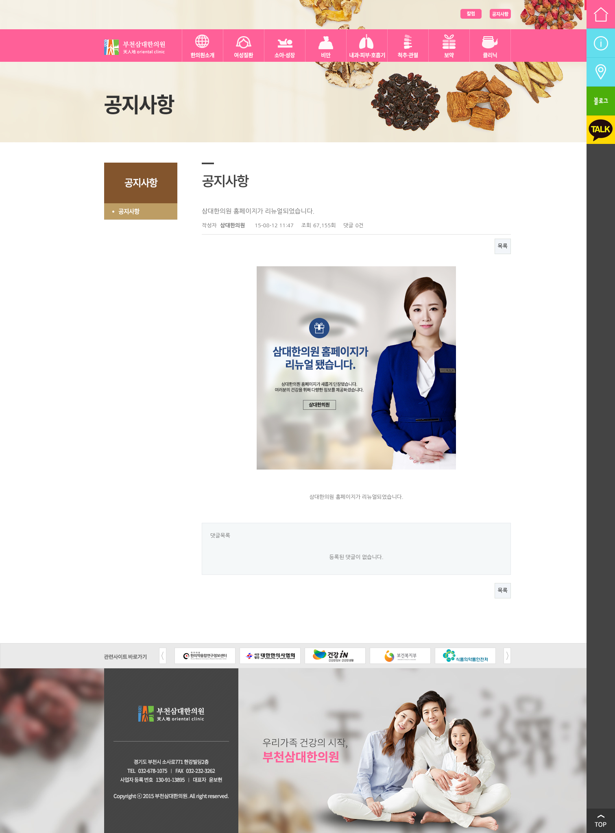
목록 (503, 246)
